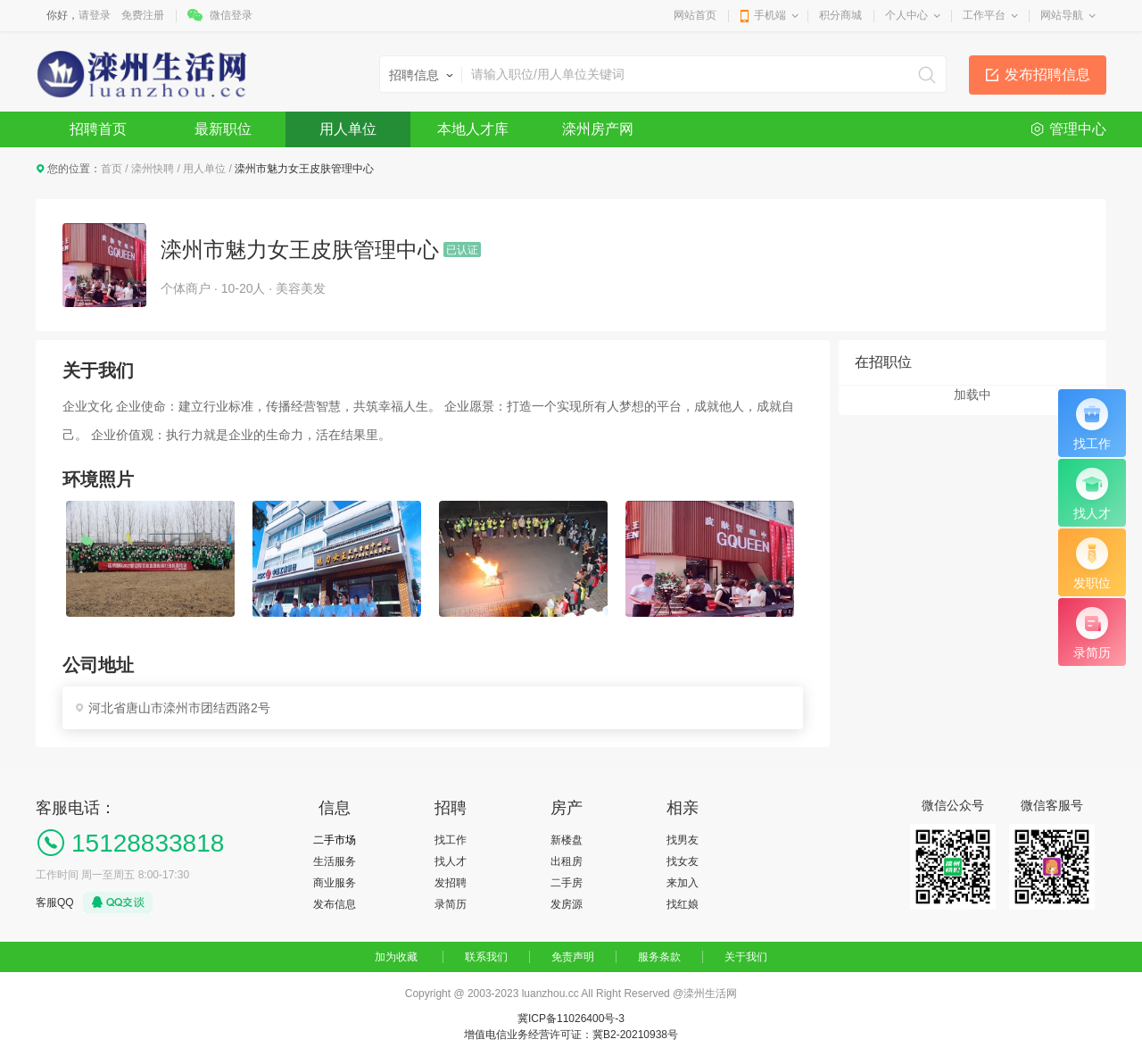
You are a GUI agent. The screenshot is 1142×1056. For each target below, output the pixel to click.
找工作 (450, 840)
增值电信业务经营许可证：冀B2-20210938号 (571, 1034)
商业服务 (334, 883)
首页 (111, 168)
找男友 (682, 840)
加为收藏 (396, 957)
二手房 (566, 883)
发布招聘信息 (1047, 74)
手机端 (770, 15)
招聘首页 (98, 129)
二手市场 (334, 840)
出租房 (566, 861)
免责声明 (572, 957)
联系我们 (486, 957)
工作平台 (984, 15)
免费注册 (142, 15)
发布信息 (334, 904)
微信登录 (231, 15)
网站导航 (1061, 15)
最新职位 (223, 129)
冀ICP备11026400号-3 (571, 1018)
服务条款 (659, 957)
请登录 (95, 15)
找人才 (450, 861)
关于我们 (745, 957)
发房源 (566, 904)
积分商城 (840, 15)
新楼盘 (566, 840)
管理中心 (1077, 129)
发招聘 (450, 883)
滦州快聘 (152, 168)
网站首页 (695, 15)
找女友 (682, 861)
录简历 (450, 904)
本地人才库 (473, 129)
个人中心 (906, 15)
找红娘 (682, 904)
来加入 (682, 883)
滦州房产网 (597, 129)
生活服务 (334, 861)
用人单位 (348, 129)
